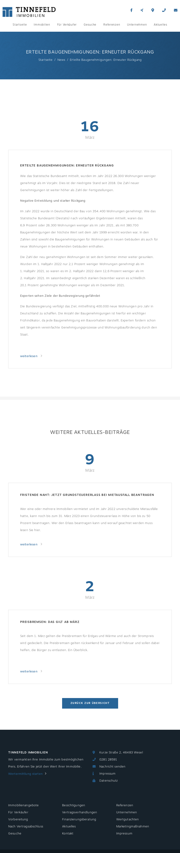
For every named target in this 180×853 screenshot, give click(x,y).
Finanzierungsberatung (79, 819)
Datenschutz (108, 780)
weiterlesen (29, 356)
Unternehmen (137, 25)
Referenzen (111, 25)
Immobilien (42, 25)
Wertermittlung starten (25, 774)
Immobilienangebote (23, 805)
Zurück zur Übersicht (90, 703)
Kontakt (67, 833)
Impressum (107, 773)
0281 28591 (108, 759)
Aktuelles (160, 25)
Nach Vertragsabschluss (25, 826)
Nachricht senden (112, 766)
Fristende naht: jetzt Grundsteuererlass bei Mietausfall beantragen (87, 495)
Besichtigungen (73, 805)
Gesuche (90, 25)
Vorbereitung (18, 819)
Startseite (20, 25)
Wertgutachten (127, 819)
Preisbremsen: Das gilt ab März (49, 622)
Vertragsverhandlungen (79, 812)
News (61, 60)
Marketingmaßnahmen (132, 826)
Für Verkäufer (67, 25)
